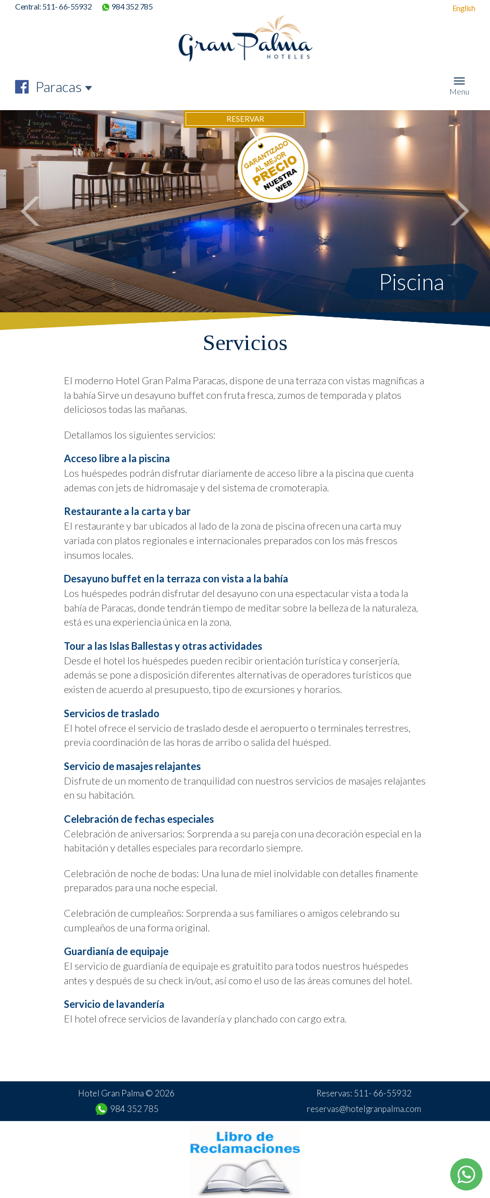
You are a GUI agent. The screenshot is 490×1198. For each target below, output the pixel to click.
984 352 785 (132, 6)
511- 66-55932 (67, 6)
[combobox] (64, 87)
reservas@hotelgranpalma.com (364, 1108)
